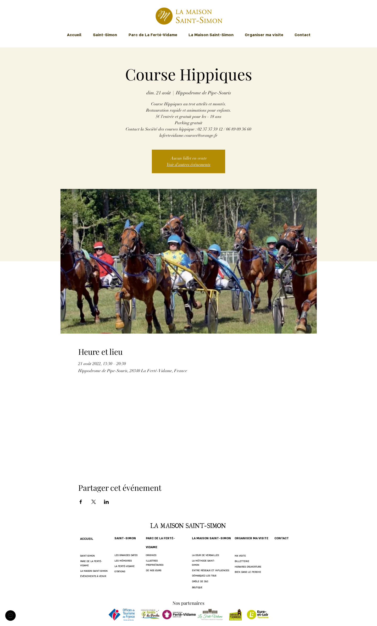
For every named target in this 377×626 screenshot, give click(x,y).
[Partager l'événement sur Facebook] (80, 502)
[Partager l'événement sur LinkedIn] (106, 502)
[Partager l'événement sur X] (93, 502)
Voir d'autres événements (188, 164)
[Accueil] (10, 615)
